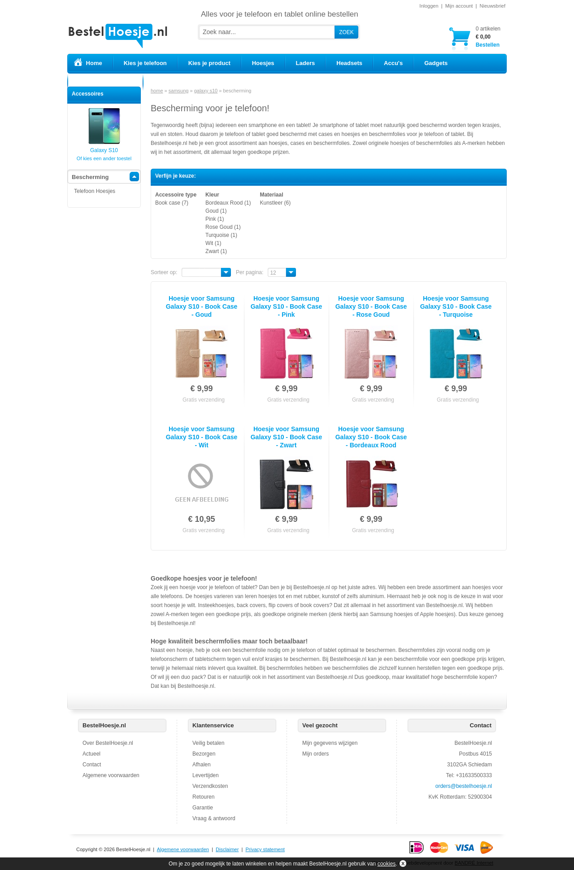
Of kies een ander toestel (104, 158)
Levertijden (205, 775)
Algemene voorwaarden (111, 775)
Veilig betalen (208, 743)
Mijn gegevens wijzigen (329, 743)
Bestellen (488, 36)
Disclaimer (227, 849)
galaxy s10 (206, 90)
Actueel (91, 754)
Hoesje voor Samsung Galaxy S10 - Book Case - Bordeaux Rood (371, 437)
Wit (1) (213, 243)
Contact (92, 764)
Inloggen (428, 6)
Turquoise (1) (221, 235)
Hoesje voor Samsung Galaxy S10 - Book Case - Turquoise (456, 306)
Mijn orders (315, 754)
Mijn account (459, 6)
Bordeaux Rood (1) (228, 203)
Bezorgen (203, 754)
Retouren (203, 797)
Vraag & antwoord (213, 818)
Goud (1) (215, 211)
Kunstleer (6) (275, 203)
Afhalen (201, 764)
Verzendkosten (210, 786)
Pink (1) (214, 219)
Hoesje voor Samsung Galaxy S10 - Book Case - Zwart (286, 437)
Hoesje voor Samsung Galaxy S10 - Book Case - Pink (286, 306)
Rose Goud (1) (223, 227)
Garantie (202, 807)
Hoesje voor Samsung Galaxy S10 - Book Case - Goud (202, 306)
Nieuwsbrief (492, 6)
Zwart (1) (216, 251)
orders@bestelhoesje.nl (463, 786)
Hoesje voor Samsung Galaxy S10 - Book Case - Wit (202, 437)
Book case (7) (171, 203)
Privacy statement (264, 849)
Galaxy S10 (104, 147)
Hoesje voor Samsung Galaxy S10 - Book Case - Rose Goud (371, 306)
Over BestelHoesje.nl (108, 743)
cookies (387, 864)
